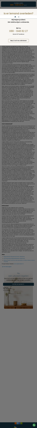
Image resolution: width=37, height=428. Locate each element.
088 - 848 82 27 (18, 31)
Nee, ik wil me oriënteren (18, 41)
